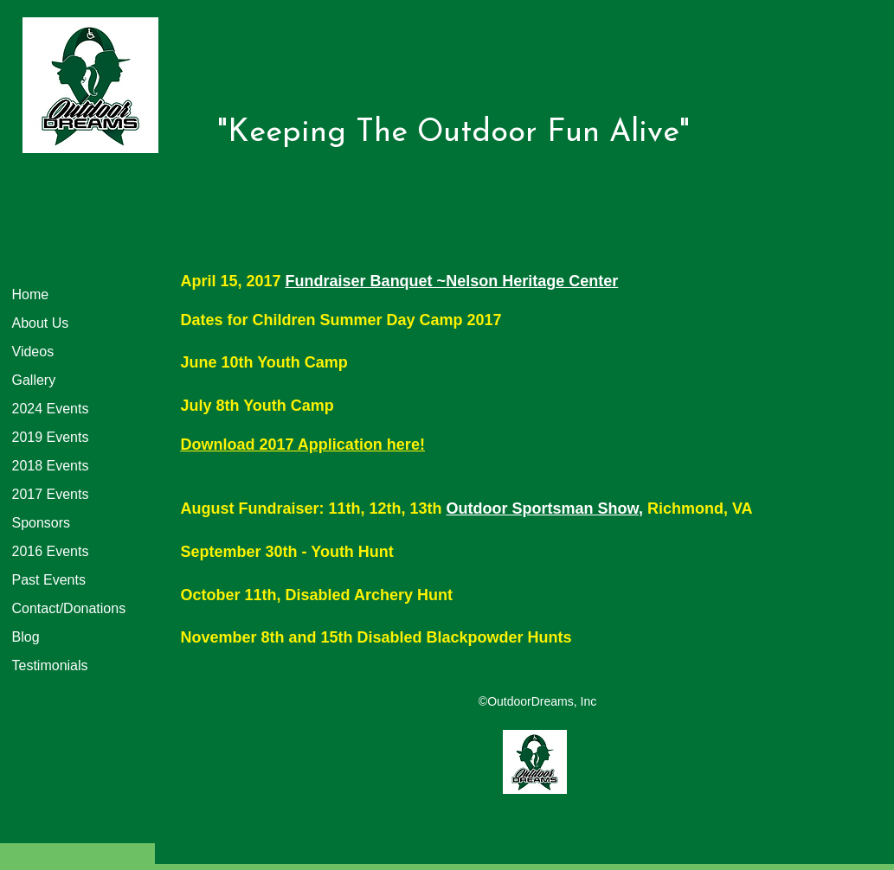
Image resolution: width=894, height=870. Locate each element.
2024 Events (50, 408)
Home (30, 294)
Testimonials (50, 665)
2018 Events (50, 465)
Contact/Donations (69, 608)
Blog (26, 637)
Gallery (34, 380)
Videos (33, 351)
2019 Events (50, 437)
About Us (40, 323)
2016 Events (50, 551)
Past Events (49, 580)
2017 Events (50, 494)
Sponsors (41, 522)
